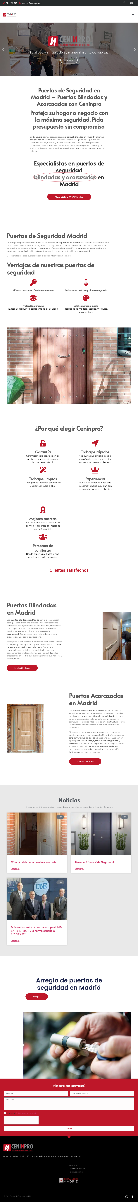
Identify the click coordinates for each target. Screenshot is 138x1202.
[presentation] (21, 1120)
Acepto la (21, 1113)
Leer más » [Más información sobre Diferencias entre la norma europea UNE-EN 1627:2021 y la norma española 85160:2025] (15, 941)
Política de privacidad (26, 1113)
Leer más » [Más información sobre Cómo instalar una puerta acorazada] (15, 869)
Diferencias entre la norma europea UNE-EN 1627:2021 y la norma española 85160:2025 (36, 931)
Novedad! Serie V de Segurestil (94, 862)
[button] (133, 15)
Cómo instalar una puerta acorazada (33, 862)
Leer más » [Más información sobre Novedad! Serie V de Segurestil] (79, 869)
